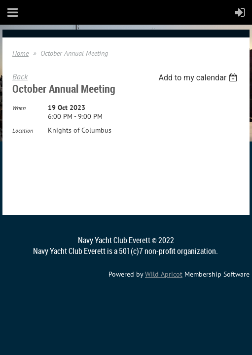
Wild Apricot (163, 274)
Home (20, 53)
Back (20, 76)
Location (22, 130)
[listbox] (199, 77)
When (19, 107)
